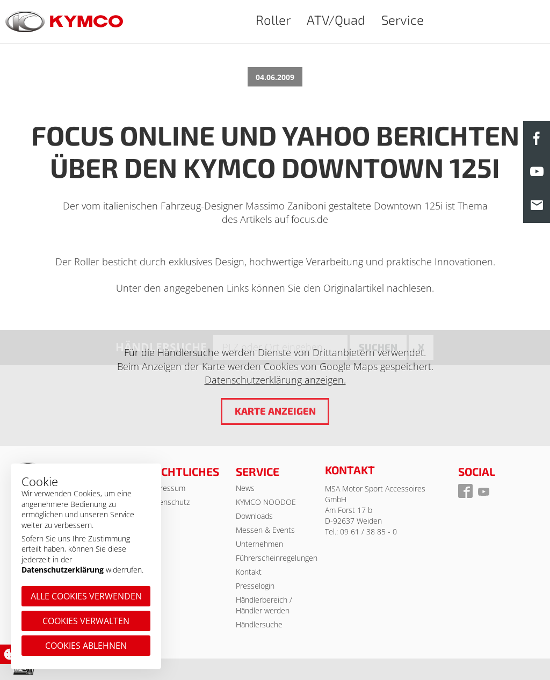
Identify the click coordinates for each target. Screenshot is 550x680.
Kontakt (249, 572)
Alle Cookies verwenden (86, 596)
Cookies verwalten (85, 621)
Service (402, 19)
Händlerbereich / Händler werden (264, 605)
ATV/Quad (336, 19)
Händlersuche (259, 624)
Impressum (166, 488)
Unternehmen (259, 544)
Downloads (254, 516)
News (245, 488)
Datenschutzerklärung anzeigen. (275, 379)
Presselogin (255, 586)
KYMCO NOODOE (266, 502)
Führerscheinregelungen (276, 558)
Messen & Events (265, 530)
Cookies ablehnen (86, 646)
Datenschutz (168, 502)
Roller (273, 19)
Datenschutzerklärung (62, 570)
